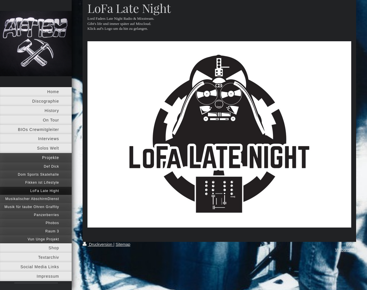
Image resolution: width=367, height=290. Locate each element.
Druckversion (98, 244)
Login (351, 244)
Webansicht (345, 250)
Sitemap (123, 244)
